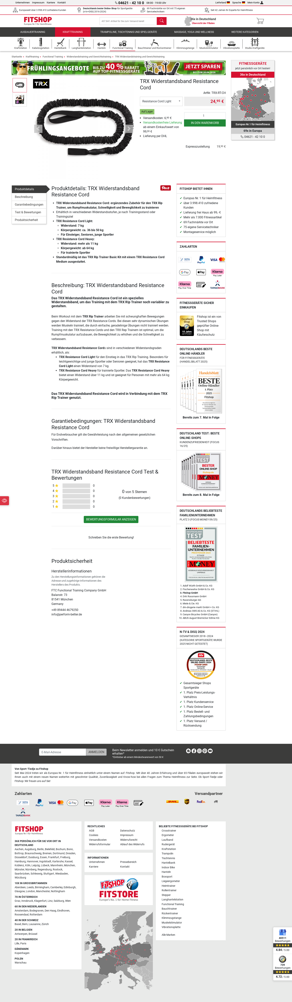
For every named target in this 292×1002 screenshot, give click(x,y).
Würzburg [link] (20, 877)
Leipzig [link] (36, 865)
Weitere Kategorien (244, 34)
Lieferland (222, 2)
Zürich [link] (45, 924)
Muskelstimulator (172, 922)
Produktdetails (24, 192)
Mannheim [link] (57, 865)
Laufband (167, 839)
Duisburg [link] (33, 857)
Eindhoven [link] (63, 910)
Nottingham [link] (58, 891)
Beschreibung (24, 199)
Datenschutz (127, 830)
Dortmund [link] (59, 853)
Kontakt (61, 2)
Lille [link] (17, 943)
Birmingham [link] (42, 887)
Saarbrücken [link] (22, 873)
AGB (91, 830)
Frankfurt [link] (53, 857)
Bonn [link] (70, 849)
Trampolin (167, 853)
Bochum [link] (61, 849)
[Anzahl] (205, 118)
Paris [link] (23, 943)
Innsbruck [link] (27, 901)
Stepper (166, 895)
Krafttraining (73, 34)
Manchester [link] (43, 891)
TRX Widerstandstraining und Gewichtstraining (139, 59)
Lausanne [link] (34, 924)
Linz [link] (50, 901)
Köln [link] (27, 865)
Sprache (238, 2)
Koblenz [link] (19, 865)
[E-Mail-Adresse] (62, 752)
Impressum (38, 2)
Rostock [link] (57, 869)
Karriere (51, 2)
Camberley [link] (56, 887)
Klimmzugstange (171, 918)
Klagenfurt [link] (40, 901)
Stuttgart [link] (48, 873)
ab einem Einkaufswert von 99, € (162, 129)
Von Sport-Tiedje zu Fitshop (31, 769)
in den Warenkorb (205, 125)
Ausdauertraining (32, 34)
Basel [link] (18, 924)
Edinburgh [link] (70, 887)
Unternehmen (22, 2)
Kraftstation (169, 849)
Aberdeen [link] (20, 887)
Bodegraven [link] (36, 910)
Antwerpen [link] (21, 934)
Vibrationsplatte (171, 927)
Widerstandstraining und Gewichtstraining (89, 59)
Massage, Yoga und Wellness (194, 34)
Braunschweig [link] (33, 853)
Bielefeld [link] (50, 849)
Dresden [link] (70, 853)
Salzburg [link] (59, 901)
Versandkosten (98, 839)
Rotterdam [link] (36, 914)
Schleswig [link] (36, 873)
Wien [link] (68, 901)
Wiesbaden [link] (61, 873)
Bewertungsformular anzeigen (111, 522)
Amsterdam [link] (21, 910)
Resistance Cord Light (156, 104)
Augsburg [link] (30, 849)
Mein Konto (255, 2)
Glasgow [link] (20, 891)
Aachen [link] (19, 849)
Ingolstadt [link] (45, 861)
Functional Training (53, 59)
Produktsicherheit (26, 222)
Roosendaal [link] (22, 914)
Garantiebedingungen (29, 207)
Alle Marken (168, 934)
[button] (38, 131)
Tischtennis (168, 858)
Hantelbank (168, 863)
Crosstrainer (169, 830)
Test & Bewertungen (28, 215)
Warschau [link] (20, 962)
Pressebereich (128, 862)
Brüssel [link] (33, 934)
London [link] (30, 891)
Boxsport (167, 876)
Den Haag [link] (50, 910)
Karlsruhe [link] (58, 861)
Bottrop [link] (19, 853)
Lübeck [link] (45, 865)
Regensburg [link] (45, 869)
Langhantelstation (172, 899)
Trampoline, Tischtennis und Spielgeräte (128, 34)
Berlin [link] (40, 849)
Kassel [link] (68, 861)
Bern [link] (25, 924)
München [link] (69, 865)
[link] (184, 262)
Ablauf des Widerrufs (132, 844)
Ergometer (168, 835)
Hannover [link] (32, 861)
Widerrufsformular (99, 844)
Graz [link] (17, 901)
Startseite (17, 59)
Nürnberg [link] (30, 869)
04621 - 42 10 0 (253, 137)
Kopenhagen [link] (22, 953)
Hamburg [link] (20, 861)
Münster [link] (19, 869)
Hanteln (166, 872)
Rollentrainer (169, 890)
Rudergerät (168, 844)
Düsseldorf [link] (21, 857)
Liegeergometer (171, 881)
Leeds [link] (30, 887)
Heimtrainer (168, 885)
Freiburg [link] (65, 857)
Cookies (93, 835)
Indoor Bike (168, 867)
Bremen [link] (47, 853)
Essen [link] (43, 857)
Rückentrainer (170, 913)
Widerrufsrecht (128, 839)
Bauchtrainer (169, 908)
